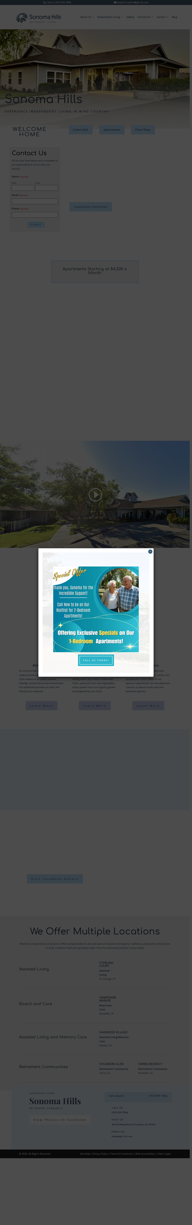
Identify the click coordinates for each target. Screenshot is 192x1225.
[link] (96, 651)
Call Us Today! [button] (96, 660)
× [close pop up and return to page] (150, 551)
